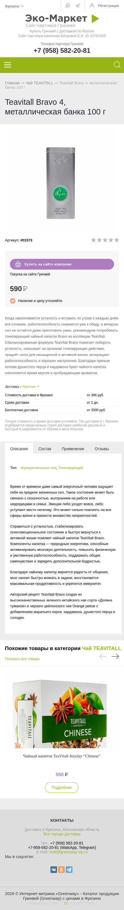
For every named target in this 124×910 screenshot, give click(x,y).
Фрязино (12, 6)
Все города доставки (62, 834)
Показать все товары (22, 659)
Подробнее (62, 787)
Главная (12, 83)
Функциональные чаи (38, 468)
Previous (103, 656)
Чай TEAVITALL (39, 83)
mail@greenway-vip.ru (68, 852)
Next (115, 656)
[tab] (19, 448)
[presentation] (19, 448)
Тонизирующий (70, 468)
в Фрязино (28, 386)
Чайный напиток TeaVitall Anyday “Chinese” (61, 756)
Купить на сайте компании (48, 264)
